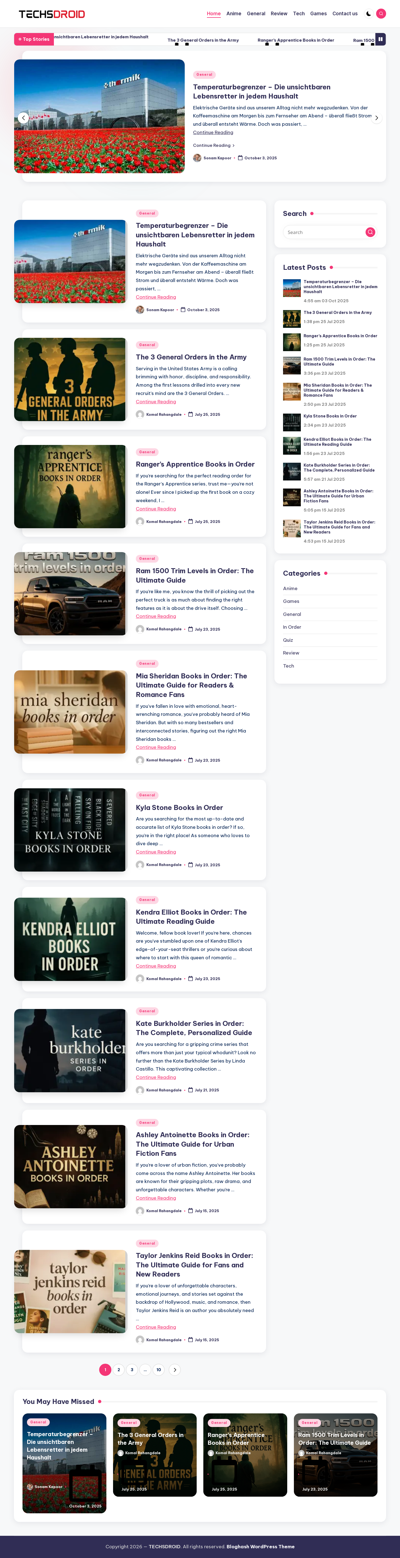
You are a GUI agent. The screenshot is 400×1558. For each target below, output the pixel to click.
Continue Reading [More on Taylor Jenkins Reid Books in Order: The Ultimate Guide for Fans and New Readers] (156, 1327)
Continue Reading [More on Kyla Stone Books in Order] (156, 852)
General (204, 74)
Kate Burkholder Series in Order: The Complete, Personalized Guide (339, 468)
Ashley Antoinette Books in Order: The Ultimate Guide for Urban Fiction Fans (193, 1144)
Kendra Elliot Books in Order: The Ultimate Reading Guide (337, 442)
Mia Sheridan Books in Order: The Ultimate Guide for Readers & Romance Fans (191, 685)
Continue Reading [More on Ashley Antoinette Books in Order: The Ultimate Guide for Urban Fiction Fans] (156, 1198)
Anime (290, 588)
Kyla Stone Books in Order (179, 807)
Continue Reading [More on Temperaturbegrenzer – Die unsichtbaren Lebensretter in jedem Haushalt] (213, 132)
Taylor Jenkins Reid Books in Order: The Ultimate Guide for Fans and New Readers (194, 1264)
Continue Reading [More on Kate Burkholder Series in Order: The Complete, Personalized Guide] (156, 1077)
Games (291, 601)
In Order (292, 627)
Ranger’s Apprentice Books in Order (335, 40)
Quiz (288, 640)
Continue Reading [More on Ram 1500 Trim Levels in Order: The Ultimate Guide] (156, 616)
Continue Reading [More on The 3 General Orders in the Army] (156, 402)
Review (291, 653)
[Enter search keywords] (330, 232)
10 (158, 1369)
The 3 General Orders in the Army (242, 40)
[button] (213, 145)
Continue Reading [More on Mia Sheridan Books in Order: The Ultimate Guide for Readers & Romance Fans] (156, 747)
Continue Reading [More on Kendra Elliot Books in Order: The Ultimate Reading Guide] (156, 966)
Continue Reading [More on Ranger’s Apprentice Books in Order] (156, 509)
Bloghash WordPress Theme (261, 1547)
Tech (288, 666)
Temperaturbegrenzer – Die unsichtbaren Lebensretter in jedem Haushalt (109, 36)
